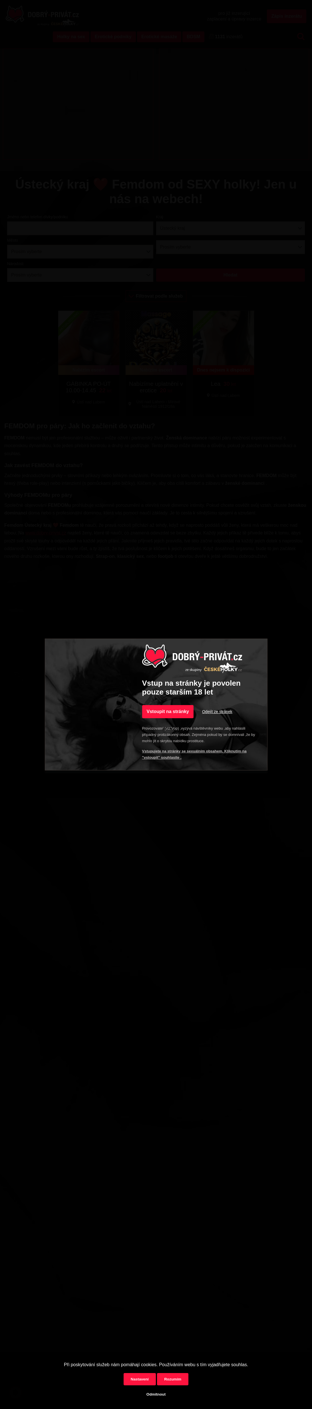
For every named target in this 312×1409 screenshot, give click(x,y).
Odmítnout (156, 1394)
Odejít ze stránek (217, 711)
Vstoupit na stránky (168, 711)
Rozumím (172, 1379)
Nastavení (140, 1379)
